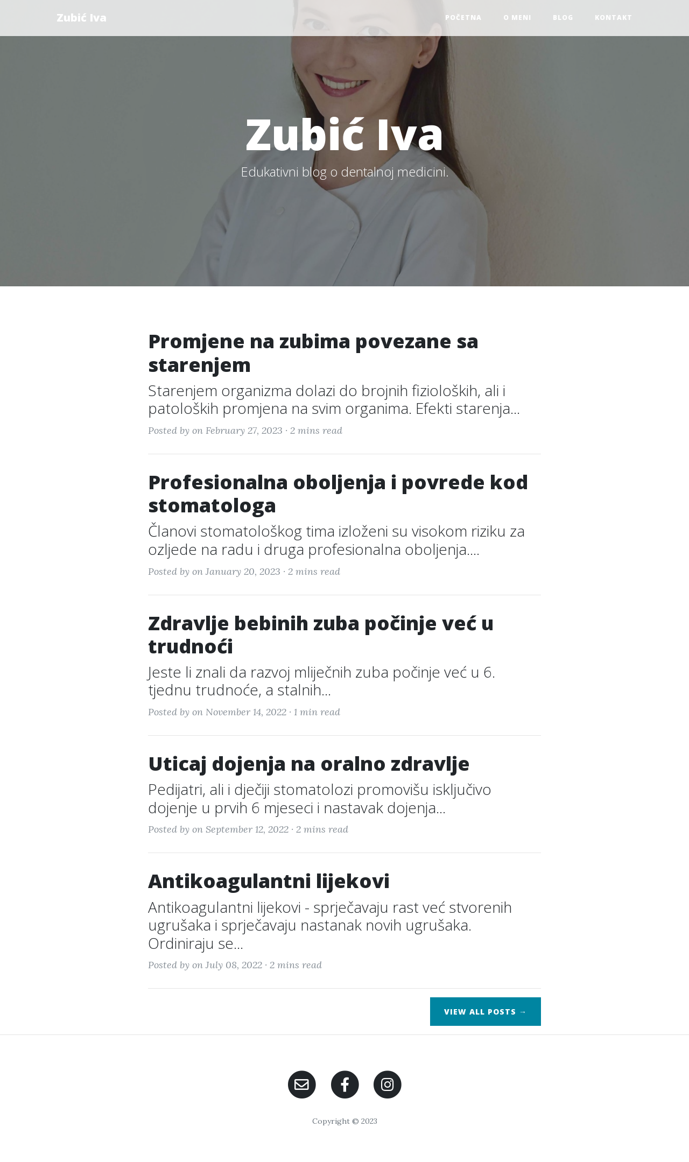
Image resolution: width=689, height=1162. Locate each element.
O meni (517, 17)
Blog (563, 17)
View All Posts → (485, 1011)
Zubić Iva (82, 17)
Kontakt (613, 17)
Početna (463, 17)
